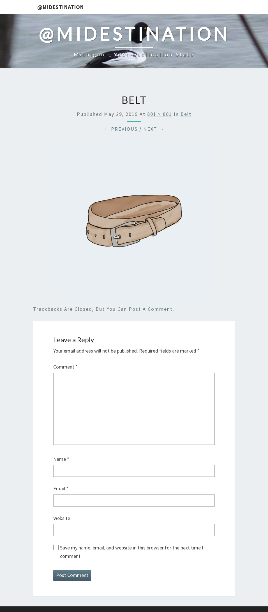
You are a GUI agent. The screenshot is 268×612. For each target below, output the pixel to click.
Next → (154, 129)
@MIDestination (60, 6)
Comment (65, 366)
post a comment (151, 309)
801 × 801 (159, 114)
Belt (186, 114)
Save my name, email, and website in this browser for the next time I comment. (131, 552)
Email (60, 488)
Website (61, 518)
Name (61, 459)
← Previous (121, 129)
